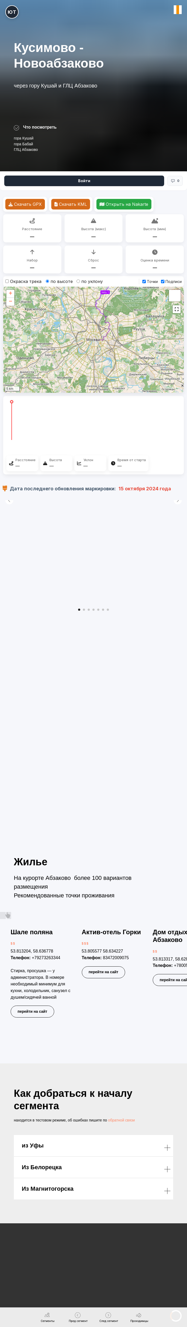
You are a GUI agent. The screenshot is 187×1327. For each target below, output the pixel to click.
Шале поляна (32, 932)
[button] (10, 294)
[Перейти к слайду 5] (98, 610)
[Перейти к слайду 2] (84, 610)
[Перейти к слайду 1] (79, 610)
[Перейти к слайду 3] (89, 610)
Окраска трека (23, 281)
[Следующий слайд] (178, 551)
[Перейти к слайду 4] (93, 610)
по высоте (59, 281)
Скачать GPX (25, 204)
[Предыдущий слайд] (9, 551)
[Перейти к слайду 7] (108, 610)
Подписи (171, 281)
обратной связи (121, 1120)
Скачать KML (70, 204)
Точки (150, 281)
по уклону (89, 281)
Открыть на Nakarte (124, 204)
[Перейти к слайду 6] (103, 610)
